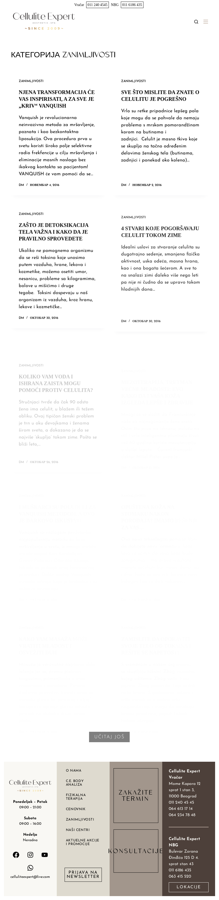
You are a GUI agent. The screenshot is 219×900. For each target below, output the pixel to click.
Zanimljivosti (31, 81)
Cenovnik (76, 809)
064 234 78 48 (182, 815)
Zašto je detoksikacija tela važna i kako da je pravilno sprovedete (53, 240)
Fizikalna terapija (76, 797)
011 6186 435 (132, 5)
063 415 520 (180, 876)
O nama (74, 770)
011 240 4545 (97, 5)
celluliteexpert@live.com (30, 877)
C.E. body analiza (75, 782)
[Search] (196, 22)
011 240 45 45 (181, 803)
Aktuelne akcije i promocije (82, 842)
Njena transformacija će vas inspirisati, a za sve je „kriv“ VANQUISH (57, 99)
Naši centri (78, 830)
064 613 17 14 (181, 809)
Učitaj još (109, 737)
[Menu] (205, 21)
